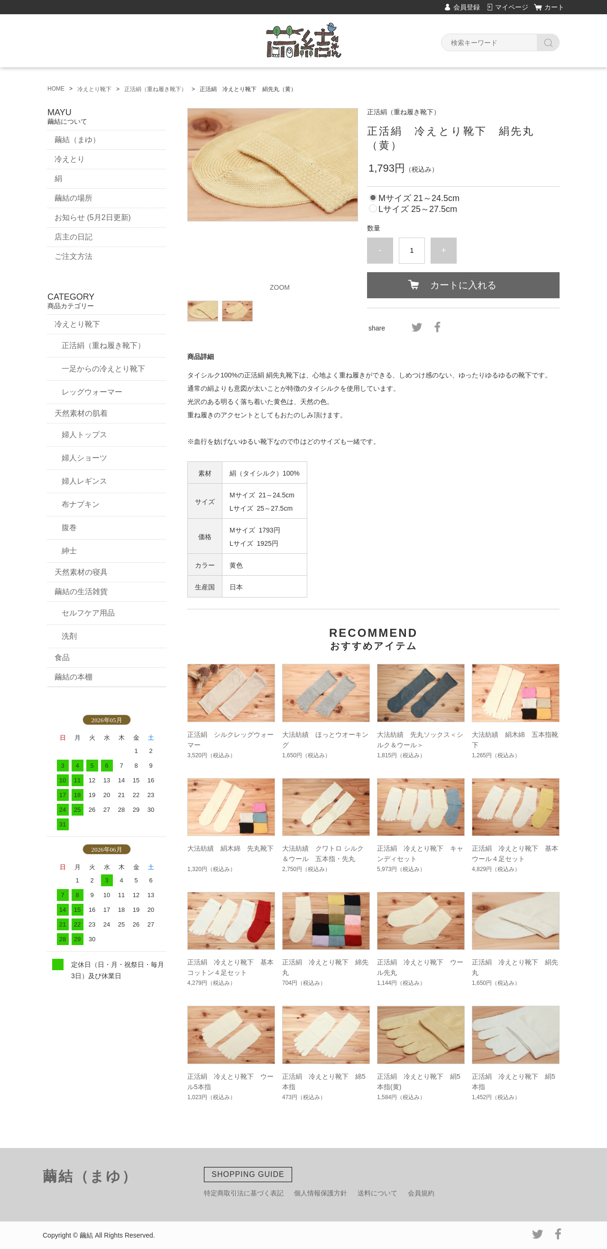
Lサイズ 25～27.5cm (417, 209)
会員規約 (421, 1193)
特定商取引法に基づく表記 (244, 1193)
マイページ (511, 7)
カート (554, 7)
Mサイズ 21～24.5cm (419, 198)
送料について (377, 1193)
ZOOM (280, 287)
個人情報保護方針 (320, 1193)
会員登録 (466, 7)
